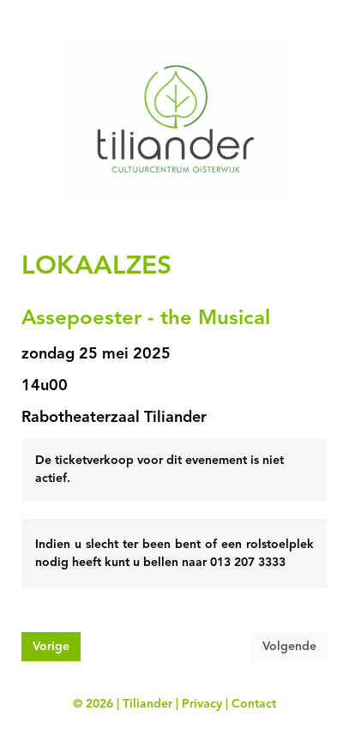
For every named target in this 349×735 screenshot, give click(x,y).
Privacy (202, 704)
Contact (254, 704)
